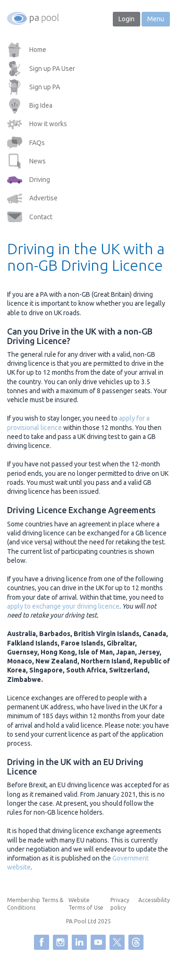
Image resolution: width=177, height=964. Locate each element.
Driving (39, 179)
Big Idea (40, 105)
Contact (40, 217)
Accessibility (154, 900)
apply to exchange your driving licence (63, 606)
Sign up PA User (52, 68)
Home (37, 49)
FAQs (37, 142)
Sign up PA (44, 87)
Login (126, 19)
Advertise (43, 198)
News (37, 161)
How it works (48, 124)
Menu (155, 19)
